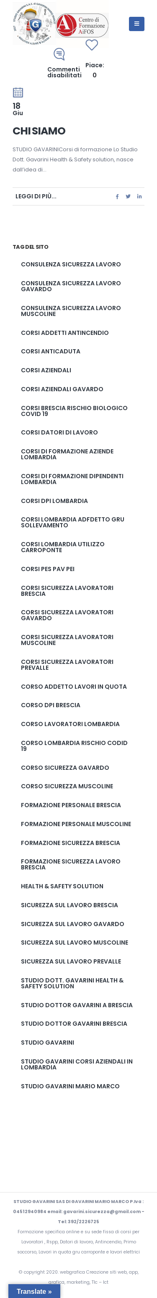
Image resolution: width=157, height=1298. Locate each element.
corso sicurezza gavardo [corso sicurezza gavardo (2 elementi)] (65, 768)
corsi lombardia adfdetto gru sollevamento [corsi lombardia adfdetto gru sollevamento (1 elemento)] (72, 522)
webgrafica (73, 1272)
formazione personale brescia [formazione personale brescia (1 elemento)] (71, 805)
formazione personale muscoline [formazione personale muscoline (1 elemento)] (76, 824)
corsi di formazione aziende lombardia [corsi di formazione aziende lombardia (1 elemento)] (67, 454)
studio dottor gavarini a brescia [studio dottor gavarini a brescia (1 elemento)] (77, 1005)
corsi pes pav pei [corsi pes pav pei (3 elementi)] (48, 569)
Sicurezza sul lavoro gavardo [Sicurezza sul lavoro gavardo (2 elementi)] (72, 924)
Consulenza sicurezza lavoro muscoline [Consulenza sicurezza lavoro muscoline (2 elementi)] (71, 311)
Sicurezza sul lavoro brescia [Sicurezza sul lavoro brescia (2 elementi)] (69, 905)
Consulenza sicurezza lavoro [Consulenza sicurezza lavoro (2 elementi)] (71, 264)
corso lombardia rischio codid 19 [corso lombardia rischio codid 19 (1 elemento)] (74, 746)
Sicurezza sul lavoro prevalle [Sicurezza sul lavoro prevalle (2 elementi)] (71, 961)
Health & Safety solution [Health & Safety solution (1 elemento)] (62, 886)
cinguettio (128, 196)
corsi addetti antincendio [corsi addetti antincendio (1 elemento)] (65, 333)
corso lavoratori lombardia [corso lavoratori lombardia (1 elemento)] (70, 724)
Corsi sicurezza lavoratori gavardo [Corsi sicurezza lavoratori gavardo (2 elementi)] (67, 615)
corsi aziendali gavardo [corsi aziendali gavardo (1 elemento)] (62, 389)
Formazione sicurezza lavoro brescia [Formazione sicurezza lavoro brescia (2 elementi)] (71, 864)
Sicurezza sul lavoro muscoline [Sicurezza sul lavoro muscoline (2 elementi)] (74, 942)
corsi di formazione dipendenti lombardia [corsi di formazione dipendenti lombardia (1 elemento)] (72, 479)
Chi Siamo (39, 131)
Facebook (117, 196)
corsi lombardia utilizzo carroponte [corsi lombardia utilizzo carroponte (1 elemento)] (63, 547)
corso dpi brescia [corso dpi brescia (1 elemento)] (50, 705)
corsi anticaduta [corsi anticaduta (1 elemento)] (50, 351)
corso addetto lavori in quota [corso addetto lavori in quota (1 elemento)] (74, 686)
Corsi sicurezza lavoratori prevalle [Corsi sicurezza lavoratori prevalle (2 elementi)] (67, 665)
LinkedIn (139, 196)
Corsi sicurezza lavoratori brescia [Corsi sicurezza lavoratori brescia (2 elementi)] (67, 591)
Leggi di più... (36, 196)
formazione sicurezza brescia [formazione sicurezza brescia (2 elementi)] (70, 843)
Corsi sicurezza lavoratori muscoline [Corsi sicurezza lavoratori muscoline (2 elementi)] (67, 640)
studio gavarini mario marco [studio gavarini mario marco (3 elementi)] (70, 1086)
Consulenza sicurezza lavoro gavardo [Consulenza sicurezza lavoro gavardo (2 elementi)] (71, 286)
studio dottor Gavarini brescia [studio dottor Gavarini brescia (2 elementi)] (74, 1023)
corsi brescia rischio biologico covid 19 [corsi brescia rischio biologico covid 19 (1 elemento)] (74, 411)
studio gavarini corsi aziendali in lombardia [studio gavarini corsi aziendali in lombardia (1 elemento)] (77, 1064)
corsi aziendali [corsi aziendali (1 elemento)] (46, 370)
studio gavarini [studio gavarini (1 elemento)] (47, 1042)
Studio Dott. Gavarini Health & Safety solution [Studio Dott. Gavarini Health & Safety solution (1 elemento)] (72, 983)
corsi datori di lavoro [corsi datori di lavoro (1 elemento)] (59, 432)
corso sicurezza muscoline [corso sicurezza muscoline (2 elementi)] (67, 786)
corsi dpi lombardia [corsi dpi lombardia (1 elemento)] (54, 501)
